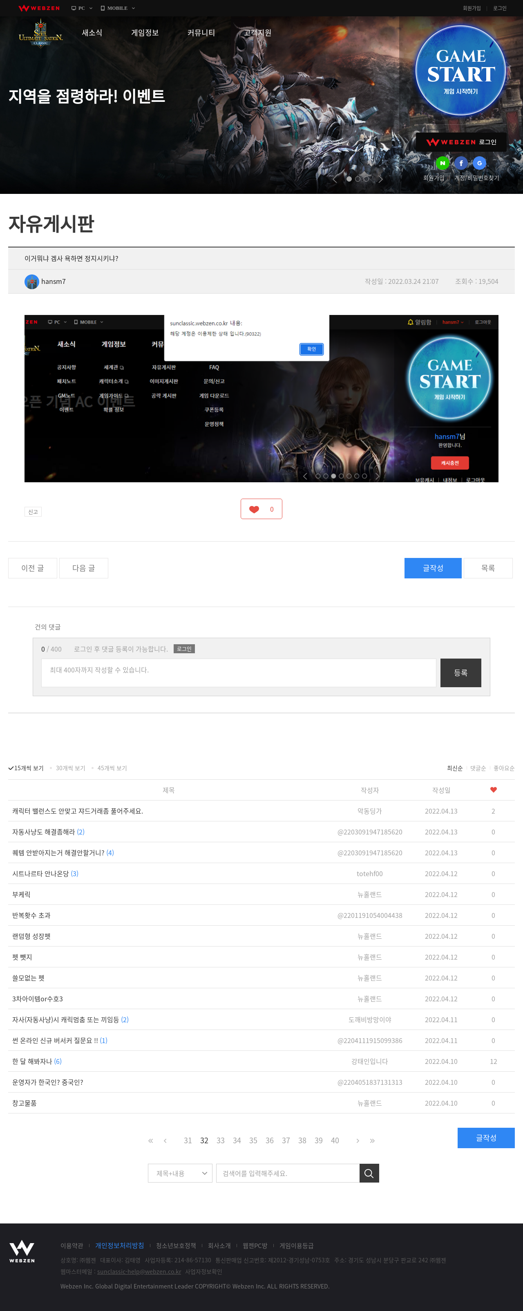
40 (335, 1140)
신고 (33, 511)
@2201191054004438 (369, 915)
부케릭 (21, 894)
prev (335, 179)
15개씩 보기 (29, 768)
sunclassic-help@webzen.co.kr (139, 1271)
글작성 (433, 567)
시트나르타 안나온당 (45, 873)
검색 (369, 1173)
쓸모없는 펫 (28, 978)
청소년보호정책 (176, 1245)
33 (221, 1140)
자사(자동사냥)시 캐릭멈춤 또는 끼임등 (70, 1019)
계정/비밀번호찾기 (476, 177)
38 (302, 1140)
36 (270, 1140)
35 (253, 1140)
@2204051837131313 (369, 1082)
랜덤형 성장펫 (31, 936)
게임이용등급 (296, 1245)
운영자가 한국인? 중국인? (47, 1082)
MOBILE (117, 8)
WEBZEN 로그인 (461, 142)
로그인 (500, 8)
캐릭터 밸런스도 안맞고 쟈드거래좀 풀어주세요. (77, 811)
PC (81, 8)
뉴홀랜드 (370, 894)
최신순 (455, 768)
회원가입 (472, 8)
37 (286, 1140)
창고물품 (24, 1103)
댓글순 (478, 768)
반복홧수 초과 (31, 915)
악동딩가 (370, 811)
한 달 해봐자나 (37, 1061)
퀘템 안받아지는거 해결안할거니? (63, 852)
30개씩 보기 (70, 768)
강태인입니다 (369, 1061)
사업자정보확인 (203, 1271)
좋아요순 (504, 768)
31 (188, 1140)
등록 (461, 672)
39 (319, 1140)
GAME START (460, 70)
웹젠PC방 (255, 1245)
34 (237, 1140)
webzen (38, 8)
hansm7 (45, 281)
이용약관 (71, 1245)
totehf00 (370, 873)
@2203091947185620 (369, 832)
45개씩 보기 (112, 768)
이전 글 (32, 567)
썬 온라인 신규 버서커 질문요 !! (59, 1040)
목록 (488, 567)
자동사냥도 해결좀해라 (48, 832)
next (380, 179)
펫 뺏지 (22, 957)
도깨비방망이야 (370, 1019)
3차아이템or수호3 (37, 998)
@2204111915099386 (369, 1040)
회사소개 (219, 1245)
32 (204, 1140)
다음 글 (83, 567)
